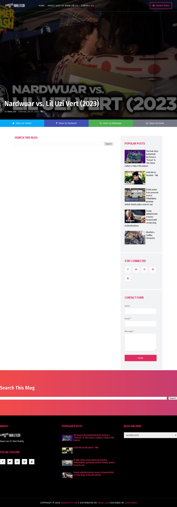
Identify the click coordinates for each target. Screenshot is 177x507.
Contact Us (89, 5)
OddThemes (131, 502)
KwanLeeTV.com (69, 502)
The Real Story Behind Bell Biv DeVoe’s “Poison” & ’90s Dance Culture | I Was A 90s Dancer (93, 437)
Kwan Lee (11, 111)
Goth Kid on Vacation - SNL (85, 447)
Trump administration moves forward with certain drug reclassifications (93, 473)
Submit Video (160, 5)
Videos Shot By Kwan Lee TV (64, 5)
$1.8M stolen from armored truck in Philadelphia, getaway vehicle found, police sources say (94, 462)
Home (43, 5)
